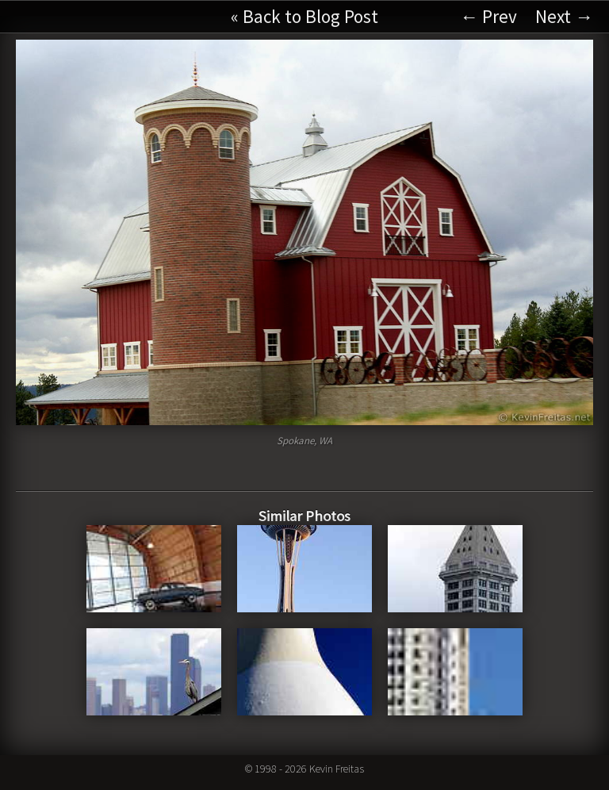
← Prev (488, 16)
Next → (564, 16)
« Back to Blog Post (304, 16)
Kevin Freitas (336, 768)
